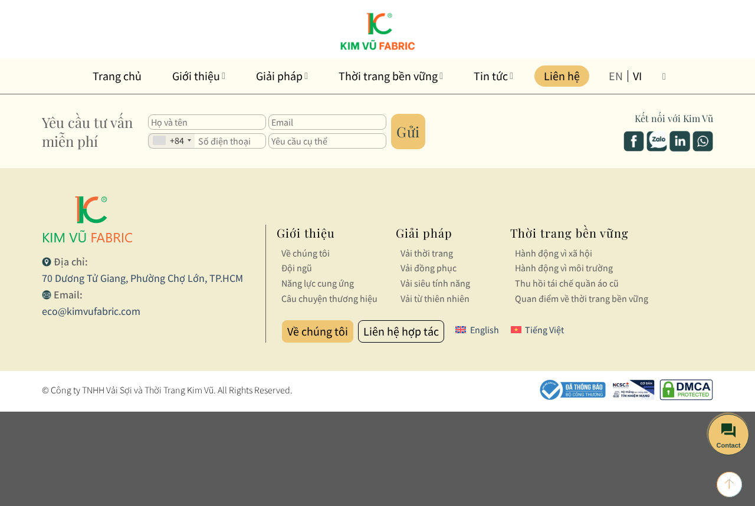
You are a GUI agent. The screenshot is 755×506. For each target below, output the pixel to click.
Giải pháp (282, 75)
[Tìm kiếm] (667, 76)
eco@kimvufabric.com (91, 311)
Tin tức (493, 75)
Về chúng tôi (305, 253)
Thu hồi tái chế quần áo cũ (567, 283)
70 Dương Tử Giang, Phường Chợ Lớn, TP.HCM (142, 278)
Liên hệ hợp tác (401, 331)
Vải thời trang (427, 253)
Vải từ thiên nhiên (435, 298)
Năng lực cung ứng (317, 283)
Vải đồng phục (429, 268)
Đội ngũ (296, 268)
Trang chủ (117, 75)
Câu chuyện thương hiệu (329, 298)
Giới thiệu (198, 75)
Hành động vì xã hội (553, 253)
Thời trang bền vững (391, 75)
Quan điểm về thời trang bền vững (581, 298)
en (616, 76)
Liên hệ (562, 75)
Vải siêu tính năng (435, 283)
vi (637, 76)
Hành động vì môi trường (564, 268)
